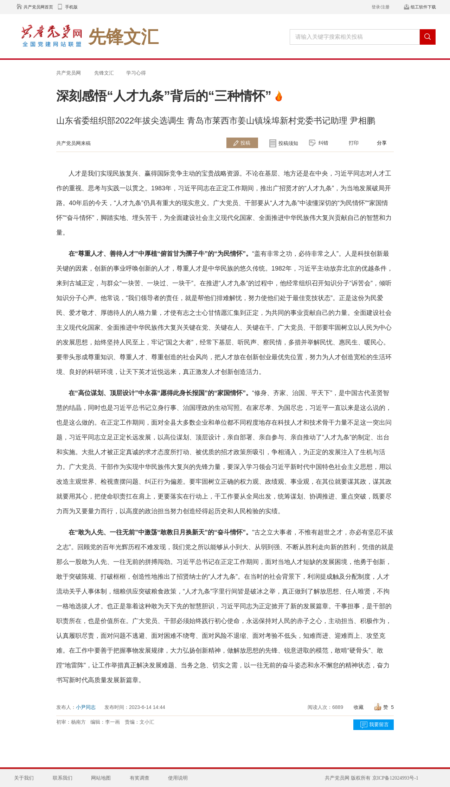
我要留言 (379, 724)
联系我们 (62, 778)
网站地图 (101, 778)
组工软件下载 (423, 7)
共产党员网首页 (38, 7)
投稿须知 (288, 143)
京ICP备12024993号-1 (395, 778)
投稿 (245, 143)
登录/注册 (381, 7)
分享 (382, 143)
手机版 (71, 7)
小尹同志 (86, 707)
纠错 (323, 143)
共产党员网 (68, 73)
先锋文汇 (104, 73)
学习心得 (136, 73)
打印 (354, 143)
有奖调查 (139, 778)
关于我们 (24, 778)
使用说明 (178, 778)
